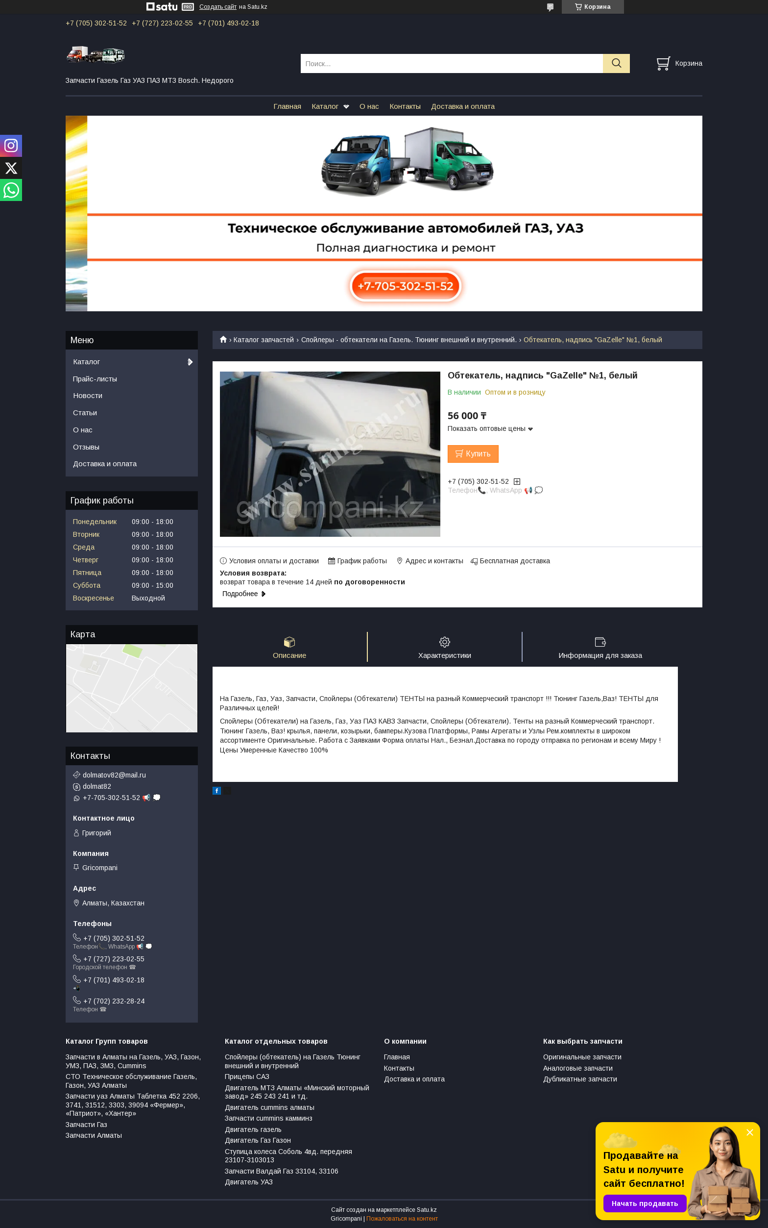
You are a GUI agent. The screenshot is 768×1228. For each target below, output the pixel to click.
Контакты (405, 106)
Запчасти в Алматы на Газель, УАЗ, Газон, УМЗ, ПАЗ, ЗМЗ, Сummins (133, 1061)
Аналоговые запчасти (578, 1068)
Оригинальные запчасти (582, 1057)
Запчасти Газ (86, 1124)
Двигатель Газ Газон (258, 1140)
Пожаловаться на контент (402, 1218)
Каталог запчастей (264, 340)
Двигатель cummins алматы (269, 1107)
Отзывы (86, 447)
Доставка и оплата (463, 106)
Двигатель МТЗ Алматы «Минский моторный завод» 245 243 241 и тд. (297, 1092)
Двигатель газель (253, 1129)
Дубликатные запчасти (580, 1079)
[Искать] (616, 63)
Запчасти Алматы (94, 1135)
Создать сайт (218, 6)
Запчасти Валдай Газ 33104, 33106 (281, 1171)
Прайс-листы (95, 379)
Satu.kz (427, 1209)
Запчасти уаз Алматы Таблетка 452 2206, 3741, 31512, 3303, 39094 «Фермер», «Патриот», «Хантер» (133, 1104)
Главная (287, 106)
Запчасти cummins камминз (268, 1118)
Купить (478, 454)
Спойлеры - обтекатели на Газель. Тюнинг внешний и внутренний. (409, 340)
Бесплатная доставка (515, 561)
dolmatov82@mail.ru (114, 775)
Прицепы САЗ (247, 1076)
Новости (87, 395)
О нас (369, 106)
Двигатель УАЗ (249, 1182)
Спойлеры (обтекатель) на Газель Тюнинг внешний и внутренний (292, 1061)
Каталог (325, 106)
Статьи (85, 412)
